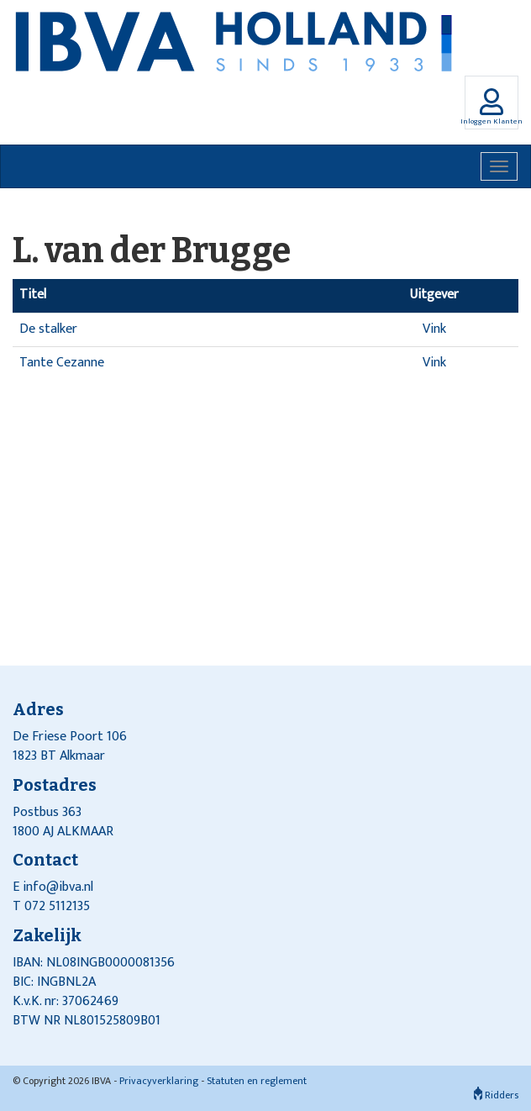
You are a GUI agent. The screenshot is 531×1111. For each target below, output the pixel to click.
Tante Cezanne (61, 362)
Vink (434, 329)
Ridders (496, 1095)
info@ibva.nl (58, 887)
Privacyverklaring (158, 1080)
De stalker (48, 329)
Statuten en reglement (257, 1080)
